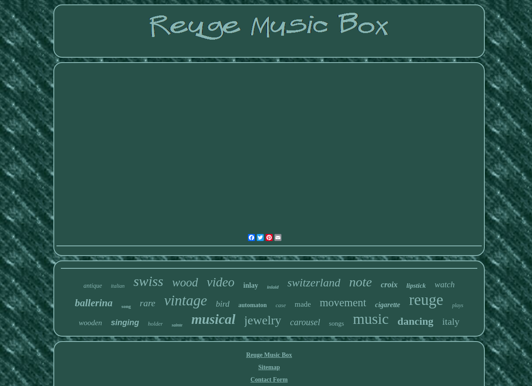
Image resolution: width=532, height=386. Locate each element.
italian (117, 286)
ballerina (94, 302)
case (281, 305)
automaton (252, 305)
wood (185, 282)
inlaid (272, 287)
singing (125, 322)
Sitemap (269, 367)
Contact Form (269, 379)
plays (457, 305)
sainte (177, 325)
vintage (185, 300)
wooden (90, 323)
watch (444, 284)
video (221, 282)
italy (450, 321)
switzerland (314, 282)
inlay (251, 285)
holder (155, 323)
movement (343, 302)
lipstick (416, 285)
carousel (305, 322)
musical (213, 319)
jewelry (262, 320)
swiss (149, 281)
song (126, 306)
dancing (415, 321)
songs (336, 323)
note (360, 282)
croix (389, 284)
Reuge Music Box (269, 355)
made (303, 304)
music (371, 319)
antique (92, 285)
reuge (426, 299)
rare (147, 303)
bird (222, 303)
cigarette (387, 304)
